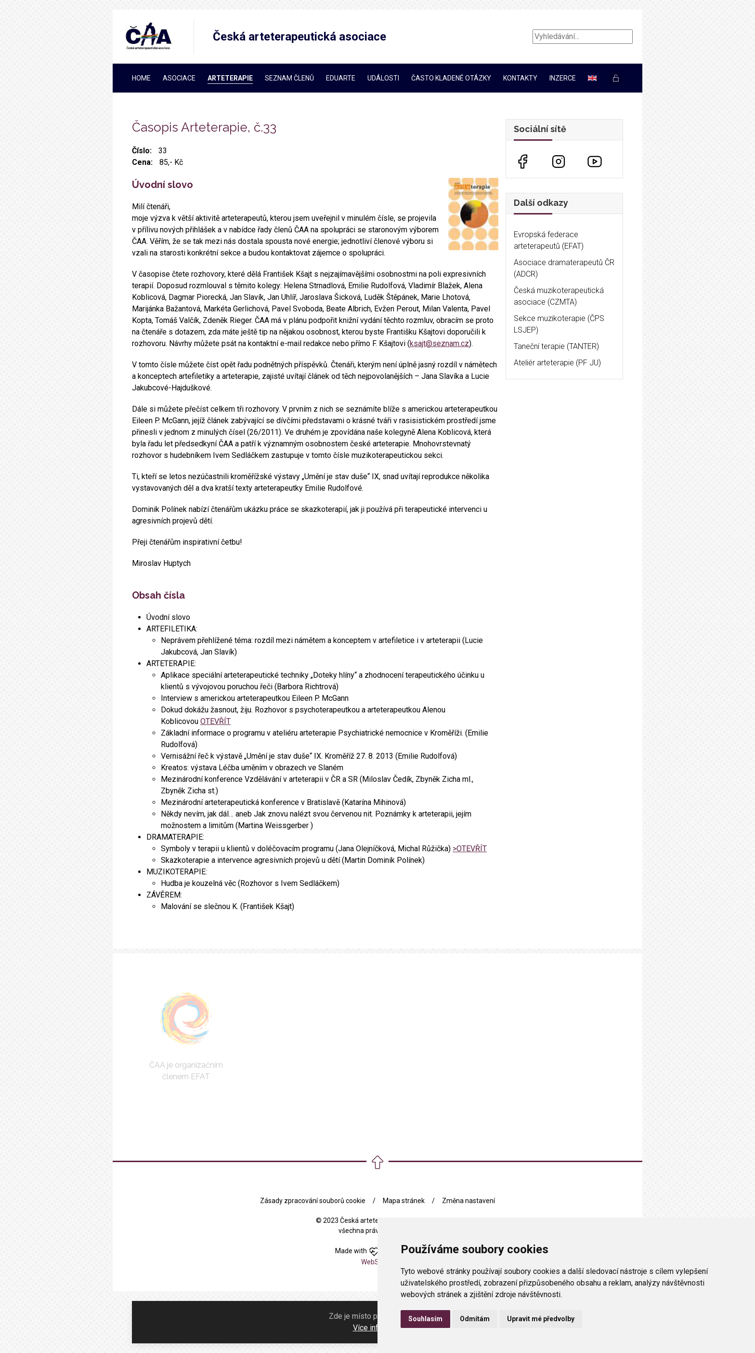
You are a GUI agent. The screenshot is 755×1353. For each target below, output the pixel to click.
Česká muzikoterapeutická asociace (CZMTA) (559, 296)
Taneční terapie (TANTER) (556, 346)
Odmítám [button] (475, 1319)
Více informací (377, 1327)
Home (141, 78)
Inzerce (562, 78)
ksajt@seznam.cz (439, 343)
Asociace (179, 78)
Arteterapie (230, 78)
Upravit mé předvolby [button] (540, 1319)
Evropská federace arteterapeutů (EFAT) (549, 240)
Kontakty (520, 78)
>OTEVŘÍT (470, 848)
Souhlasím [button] (425, 1319)
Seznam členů (289, 78)
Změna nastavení (468, 1201)
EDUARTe (340, 78)
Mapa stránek (404, 1201)
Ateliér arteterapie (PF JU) (557, 362)
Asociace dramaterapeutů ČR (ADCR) (564, 268)
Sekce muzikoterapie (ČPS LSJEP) (559, 324)
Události (383, 78)
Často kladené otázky (451, 78)
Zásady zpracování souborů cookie (312, 1201)
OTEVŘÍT (215, 721)
